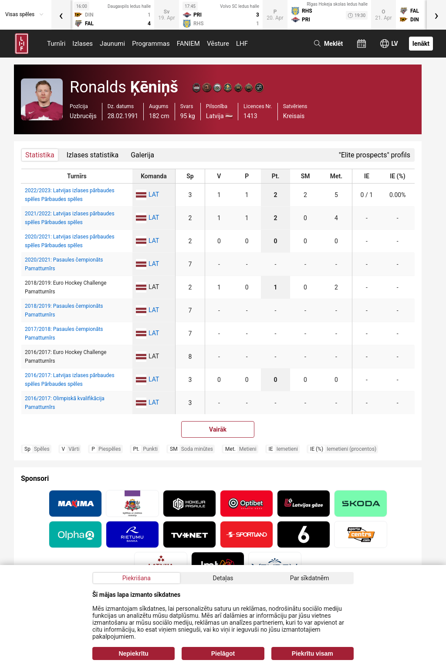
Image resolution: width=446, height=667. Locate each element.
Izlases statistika (92, 155)
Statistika (39, 155)
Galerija (142, 155)
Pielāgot (223, 653)
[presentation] (61, 15)
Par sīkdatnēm (309, 578)
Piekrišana (136, 578)
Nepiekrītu (133, 653)
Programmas (151, 44)
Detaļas (223, 578)
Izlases (82, 44)
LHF (242, 44)
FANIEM (188, 44)
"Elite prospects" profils (374, 155)
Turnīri (56, 44)
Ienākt (420, 43)
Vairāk (217, 429)
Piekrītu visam (312, 653)
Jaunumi (112, 44)
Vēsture (218, 44)
